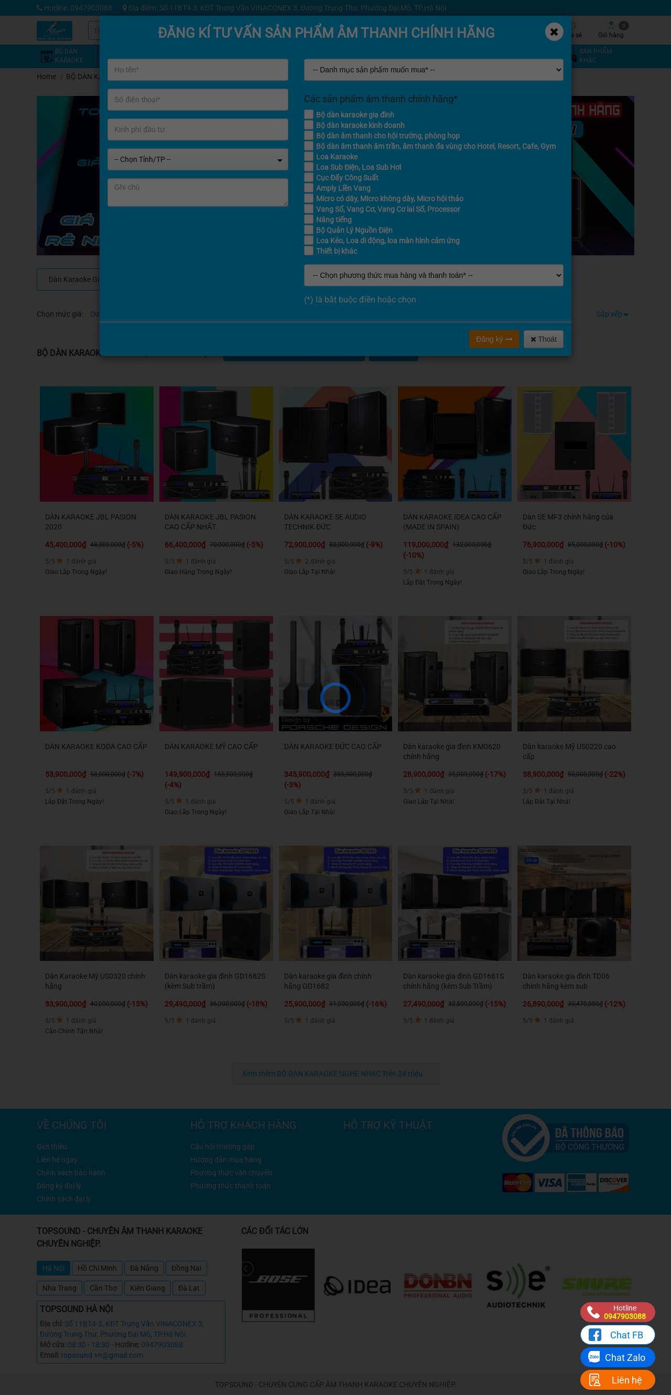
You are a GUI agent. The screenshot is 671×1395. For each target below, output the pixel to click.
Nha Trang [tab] (59, 1288)
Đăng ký (494, 339)
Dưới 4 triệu (108, 314)
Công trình (532, 30)
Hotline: (127, 1344)
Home (46, 76)
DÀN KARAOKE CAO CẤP (184, 279)
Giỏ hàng (613, 30)
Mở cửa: (53, 1344)
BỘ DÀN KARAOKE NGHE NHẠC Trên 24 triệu (139, 76)
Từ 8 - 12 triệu (200, 314)
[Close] (554, 32)
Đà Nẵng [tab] (144, 1268)
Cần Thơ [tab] (103, 1288)
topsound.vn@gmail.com (102, 1355)
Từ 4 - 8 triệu (153, 314)
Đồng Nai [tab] (186, 1268)
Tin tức (493, 30)
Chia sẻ (571, 30)
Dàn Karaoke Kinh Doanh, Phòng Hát (387, 279)
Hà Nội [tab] (53, 1268)
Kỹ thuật (453, 30)
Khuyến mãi (414, 30)
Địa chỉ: (51, 1324)
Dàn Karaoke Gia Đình (84, 279)
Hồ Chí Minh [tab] (97, 1268)
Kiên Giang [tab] (147, 1288)
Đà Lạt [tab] (189, 1288)
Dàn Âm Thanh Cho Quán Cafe (286, 279)
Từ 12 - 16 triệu (252, 314)
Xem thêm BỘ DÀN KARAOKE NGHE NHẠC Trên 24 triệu (333, 1073)
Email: (49, 1355)
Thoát (544, 339)
